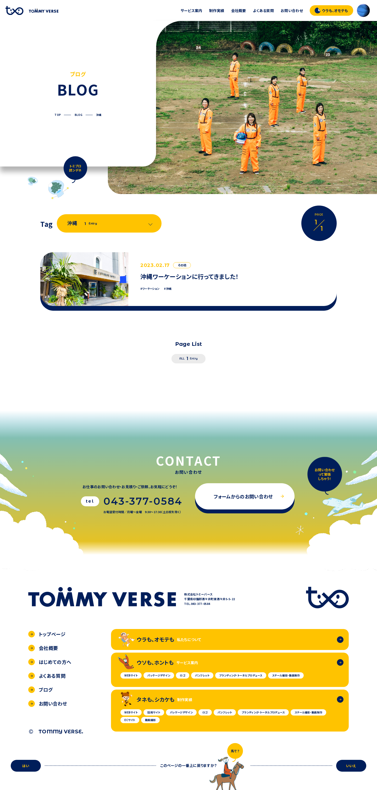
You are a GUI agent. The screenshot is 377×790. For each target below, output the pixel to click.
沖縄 (99, 115)
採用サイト (153, 712)
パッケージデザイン (158, 675)
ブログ (40, 689)
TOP (57, 115)
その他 (182, 265)
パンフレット (202, 675)
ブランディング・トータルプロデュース (240, 675)
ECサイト (129, 720)
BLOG (78, 115)
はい (25, 765)
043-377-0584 (142, 501)
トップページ (46, 634)
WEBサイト (131, 675)
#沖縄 (167, 288)
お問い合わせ (292, 10)
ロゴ (182, 675)
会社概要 (238, 10)
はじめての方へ (49, 661)
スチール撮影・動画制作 (286, 675)
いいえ (351, 765)
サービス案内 (191, 10)
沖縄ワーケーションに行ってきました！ (189, 276)
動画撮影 (150, 720)
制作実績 (216, 10)
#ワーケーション (149, 288)
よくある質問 (263, 10)
